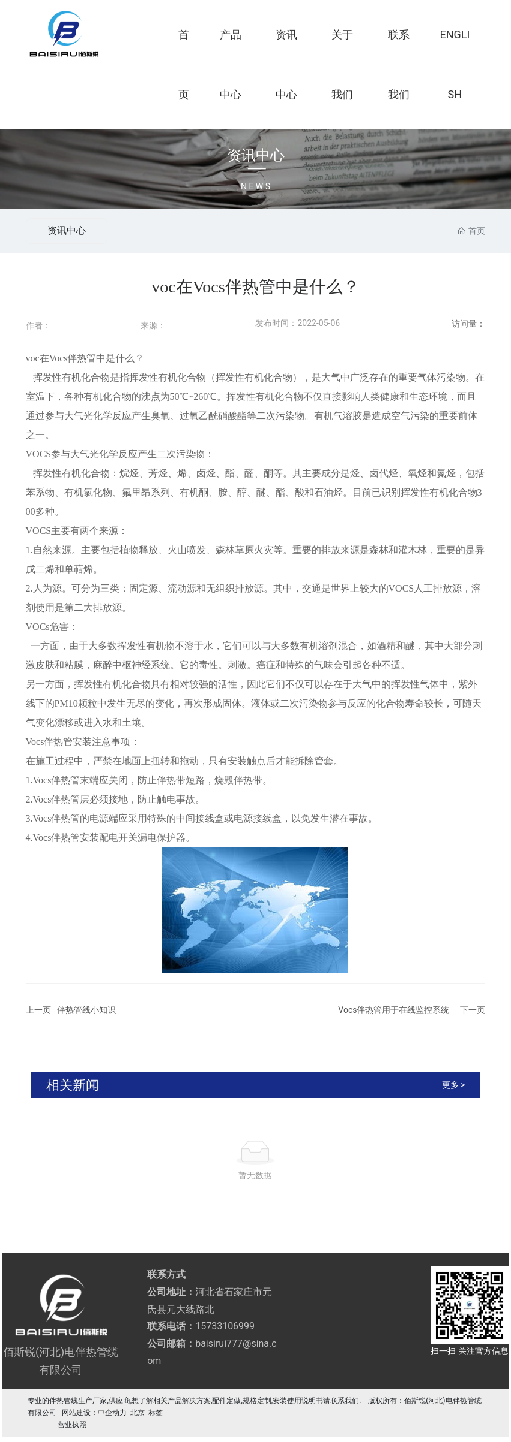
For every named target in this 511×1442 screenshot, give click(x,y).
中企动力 (112, 1412)
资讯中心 (256, 155)
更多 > (453, 1085)
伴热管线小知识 (86, 1010)
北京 (137, 1412)
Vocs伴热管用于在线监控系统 (393, 1010)
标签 (155, 1412)
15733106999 (225, 1326)
